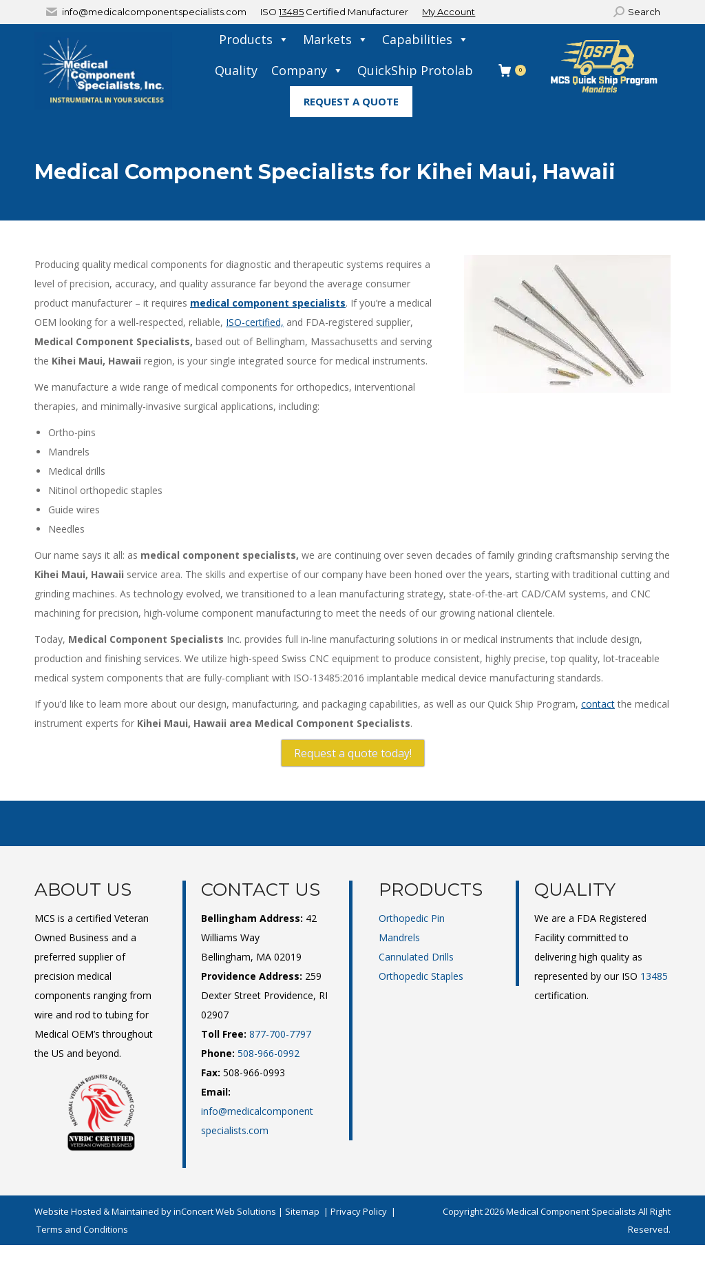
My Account (448, 11)
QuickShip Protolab (415, 70)
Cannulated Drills (416, 956)
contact (598, 703)
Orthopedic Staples (421, 976)
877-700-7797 (280, 1033)
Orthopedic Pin (412, 918)
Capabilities (425, 39)
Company (307, 70)
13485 (291, 11)
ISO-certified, (255, 322)
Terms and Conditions (82, 1229)
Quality (236, 70)
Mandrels (399, 937)
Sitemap (302, 1211)
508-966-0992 (268, 1053)
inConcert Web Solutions (224, 1211)
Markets (335, 39)
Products (254, 39)
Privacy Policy (358, 1211)
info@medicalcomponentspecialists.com (154, 11)
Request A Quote (351, 101)
